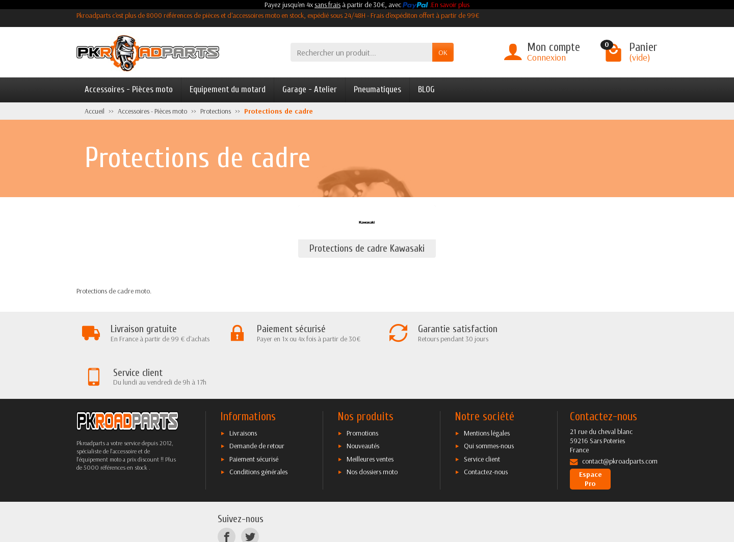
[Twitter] (250, 493)
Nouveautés (363, 402)
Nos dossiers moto (372, 428)
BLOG (426, 89)
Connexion (546, 57)
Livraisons (243, 389)
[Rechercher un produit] (361, 52)
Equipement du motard (228, 89)
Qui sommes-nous (489, 402)
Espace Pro (590, 435)
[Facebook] (226, 493)
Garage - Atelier (309, 89)
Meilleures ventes (370, 415)
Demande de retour (256, 402)
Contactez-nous (486, 428)
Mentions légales (487, 389)
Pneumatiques (377, 89)
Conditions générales (258, 428)
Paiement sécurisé (253, 415)
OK (443, 52)
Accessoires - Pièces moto (129, 89)
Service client (482, 415)
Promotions (362, 389)
